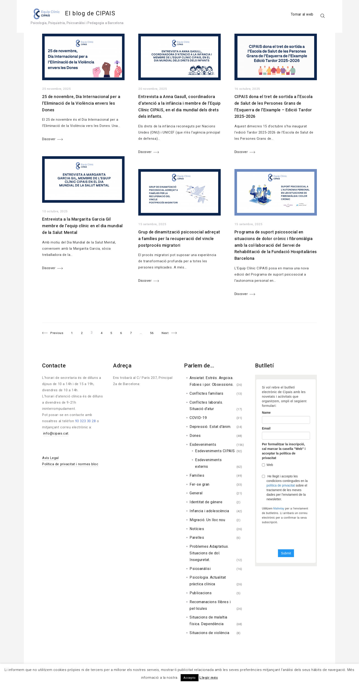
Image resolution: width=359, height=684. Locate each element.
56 (156, 332)
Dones (195, 435)
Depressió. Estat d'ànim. (210, 426)
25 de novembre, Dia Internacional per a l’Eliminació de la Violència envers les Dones (81, 103)
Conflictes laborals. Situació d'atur (206, 405)
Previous (57, 333)
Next (167, 333)
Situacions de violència (209, 633)
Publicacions (201, 593)
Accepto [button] (189, 677)
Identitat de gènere (206, 502)
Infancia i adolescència (209, 511)
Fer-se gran (199, 484)
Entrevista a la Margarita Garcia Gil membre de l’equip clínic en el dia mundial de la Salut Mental (82, 226)
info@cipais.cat (55, 433)
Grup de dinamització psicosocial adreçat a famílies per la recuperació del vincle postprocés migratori (179, 239)
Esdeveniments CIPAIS (215, 451)
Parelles (197, 537)
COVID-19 (198, 418)
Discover (48, 139)
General (196, 493)
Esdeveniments (203, 444)
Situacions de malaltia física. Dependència (208, 620)
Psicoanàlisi (200, 568)
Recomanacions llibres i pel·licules (210, 605)
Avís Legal (50, 458)
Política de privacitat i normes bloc (70, 464)
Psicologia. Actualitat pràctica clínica (208, 580)
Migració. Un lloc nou (207, 520)
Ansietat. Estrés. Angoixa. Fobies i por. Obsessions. (212, 381)
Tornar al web (290, 15)
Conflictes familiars (206, 393)
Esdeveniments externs (208, 463)
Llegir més (208, 678)
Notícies (197, 529)
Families (197, 475)
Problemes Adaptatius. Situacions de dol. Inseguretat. (209, 553)
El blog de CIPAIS (106, 14)
